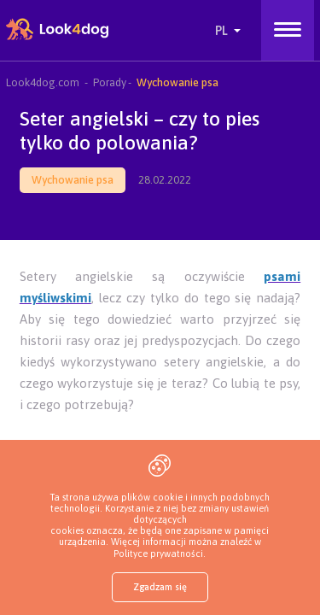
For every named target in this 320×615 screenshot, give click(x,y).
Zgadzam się (160, 587)
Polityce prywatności (158, 553)
